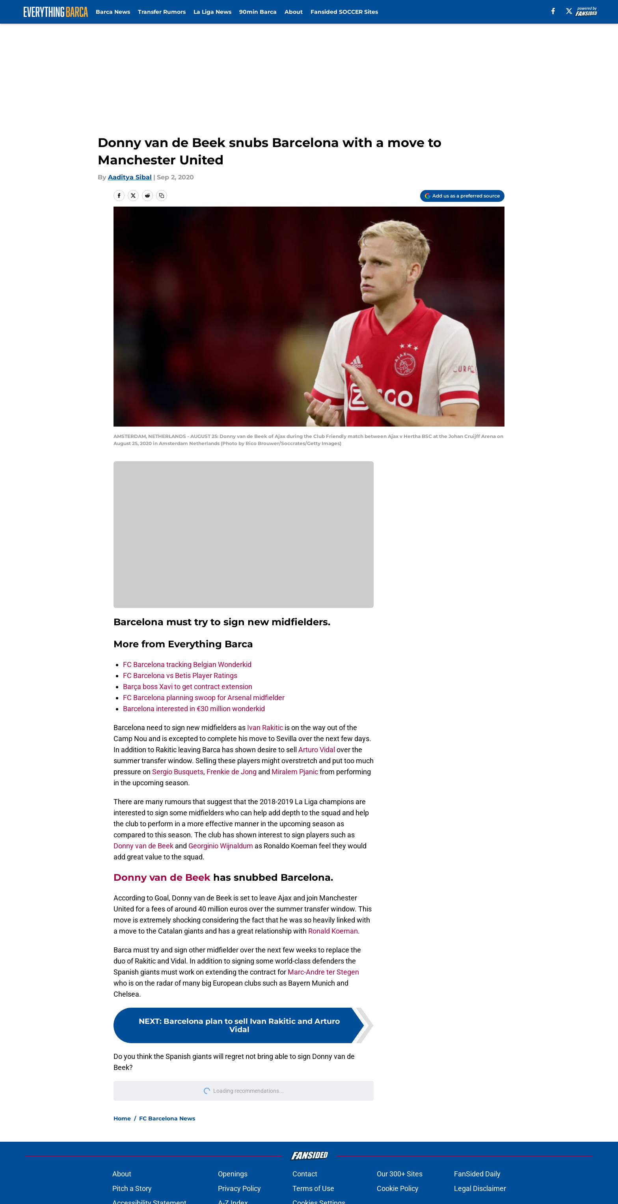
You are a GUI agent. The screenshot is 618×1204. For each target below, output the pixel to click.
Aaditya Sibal (130, 177)
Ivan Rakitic (265, 727)
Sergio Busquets (177, 772)
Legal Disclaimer (480, 1188)
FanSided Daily (477, 1174)
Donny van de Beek (143, 846)
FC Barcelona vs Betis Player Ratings (180, 675)
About (294, 11)
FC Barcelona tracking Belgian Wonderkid (187, 664)
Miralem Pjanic (295, 772)
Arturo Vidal (316, 750)
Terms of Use (313, 1188)
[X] (569, 11)
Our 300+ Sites (400, 1174)
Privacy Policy (239, 1188)
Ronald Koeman (333, 931)
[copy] (161, 195)
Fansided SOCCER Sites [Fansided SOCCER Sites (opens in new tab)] (344, 11)
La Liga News (212, 11)
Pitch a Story (132, 1188)
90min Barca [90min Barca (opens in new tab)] (258, 11)
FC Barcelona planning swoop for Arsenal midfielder (204, 697)
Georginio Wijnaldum (220, 846)
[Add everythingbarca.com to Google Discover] (462, 196)
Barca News (113, 11)
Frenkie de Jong (232, 772)
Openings (233, 1174)
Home (122, 1118)
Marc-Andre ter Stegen (323, 972)
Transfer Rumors (162, 11)
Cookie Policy (398, 1188)
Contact (304, 1174)
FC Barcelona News (167, 1118)
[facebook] (553, 11)
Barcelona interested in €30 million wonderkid (194, 709)
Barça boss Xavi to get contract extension (187, 686)
